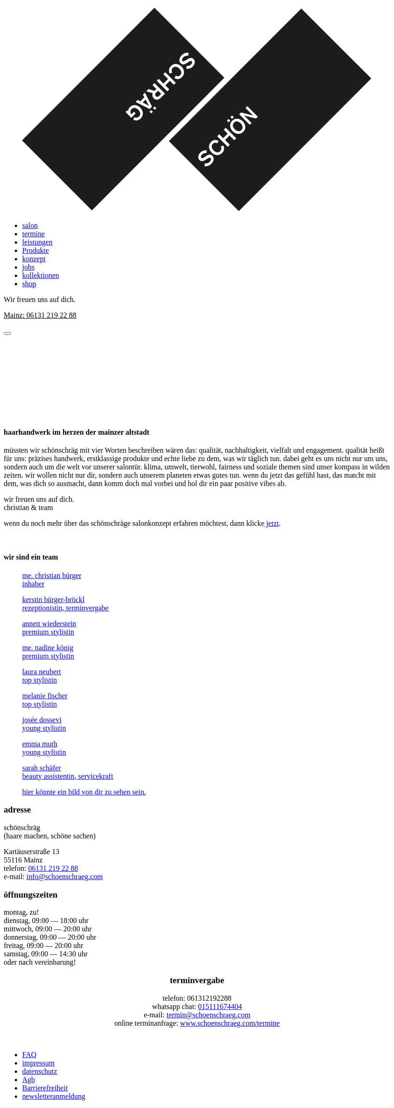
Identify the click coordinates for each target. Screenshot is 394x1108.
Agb (28, 1079)
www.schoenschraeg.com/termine (230, 1023)
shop (29, 284)
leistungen (37, 242)
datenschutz (39, 1071)
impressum (38, 1063)
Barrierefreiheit (45, 1088)
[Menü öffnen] (7, 333)
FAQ (29, 1055)
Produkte (35, 250)
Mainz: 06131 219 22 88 (40, 315)
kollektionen (40, 275)
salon (30, 225)
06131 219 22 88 (53, 868)
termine (33, 234)
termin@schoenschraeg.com (208, 1015)
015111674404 (220, 1006)
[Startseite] (197, 110)
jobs (28, 267)
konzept (34, 259)
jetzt (271, 523)
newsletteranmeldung (53, 1096)
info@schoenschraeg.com (64, 876)
